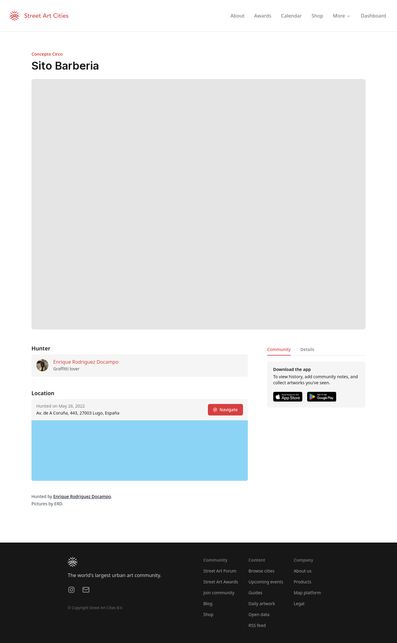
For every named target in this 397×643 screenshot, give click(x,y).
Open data (258, 614)
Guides (255, 592)
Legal (299, 603)
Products (302, 582)
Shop (208, 614)
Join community (219, 592)
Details (307, 349)
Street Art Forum (219, 571)
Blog (207, 603)
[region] (139, 450)
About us (303, 571)
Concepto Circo (47, 54)
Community (279, 349)
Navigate (225, 409)
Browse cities (261, 571)
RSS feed (257, 625)
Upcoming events (265, 582)
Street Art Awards (220, 582)
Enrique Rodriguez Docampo (85, 362)
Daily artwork (261, 603)
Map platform (307, 592)
